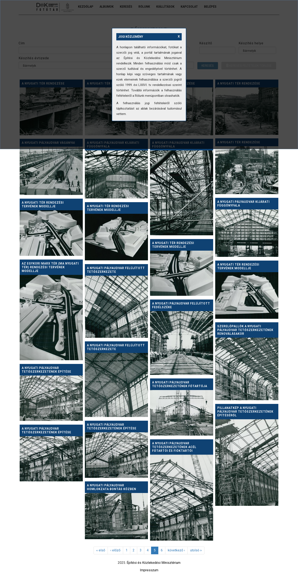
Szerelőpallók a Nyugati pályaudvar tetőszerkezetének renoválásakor (245, 330)
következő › (176, 550)
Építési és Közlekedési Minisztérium (153, 563)
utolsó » (196, 550)
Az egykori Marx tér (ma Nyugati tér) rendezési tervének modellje (50, 267)
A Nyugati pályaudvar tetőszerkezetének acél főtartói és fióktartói (174, 447)
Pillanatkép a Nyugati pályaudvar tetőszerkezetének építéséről (245, 411)
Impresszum (149, 570)
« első (100, 550)
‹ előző (115, 550)
